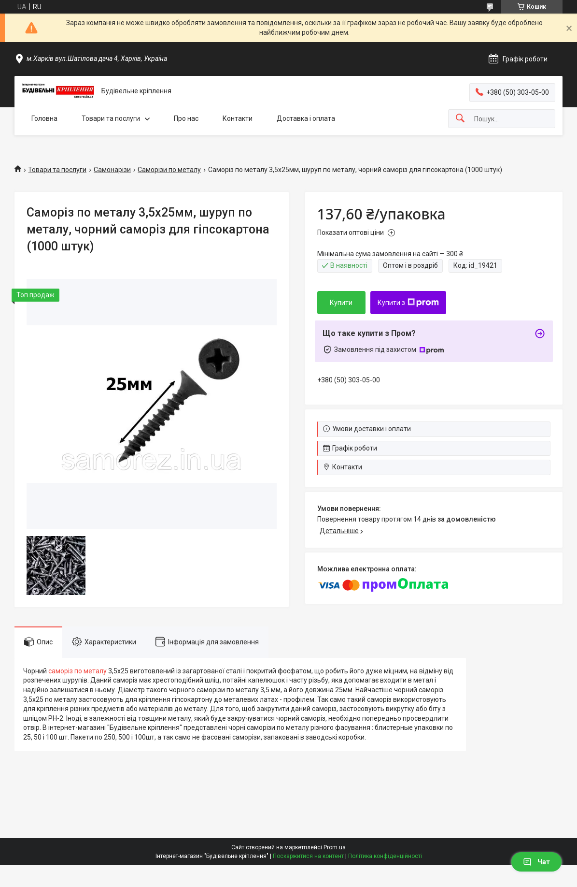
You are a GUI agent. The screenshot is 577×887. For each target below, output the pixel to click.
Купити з (408, 302)
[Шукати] (460, 118)
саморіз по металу (77, 671)
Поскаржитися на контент (308, 856)
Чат (536, 862)
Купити (341, 302)
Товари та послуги (111, 118)
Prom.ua (335, 847)
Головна (44, 118)
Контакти (238, 118)
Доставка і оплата (306, 118)
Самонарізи (112, 170)
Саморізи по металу (169, 170)
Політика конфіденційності (385, 856)
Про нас (186, 118)
